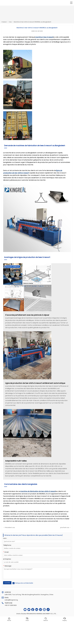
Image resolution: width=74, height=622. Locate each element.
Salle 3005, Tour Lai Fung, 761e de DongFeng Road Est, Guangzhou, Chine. (29, 595)
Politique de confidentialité (24, 583)
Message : (7, 566)
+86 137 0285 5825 (11, 605)
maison (4, 22)
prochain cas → (65, 527)
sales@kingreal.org (11, 600)
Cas (10, 22)
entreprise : (7, 559)
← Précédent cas (9, 527)
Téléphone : (7, 545)
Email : (6, 552)
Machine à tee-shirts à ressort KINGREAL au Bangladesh (32, 22)
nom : (5, 538)
